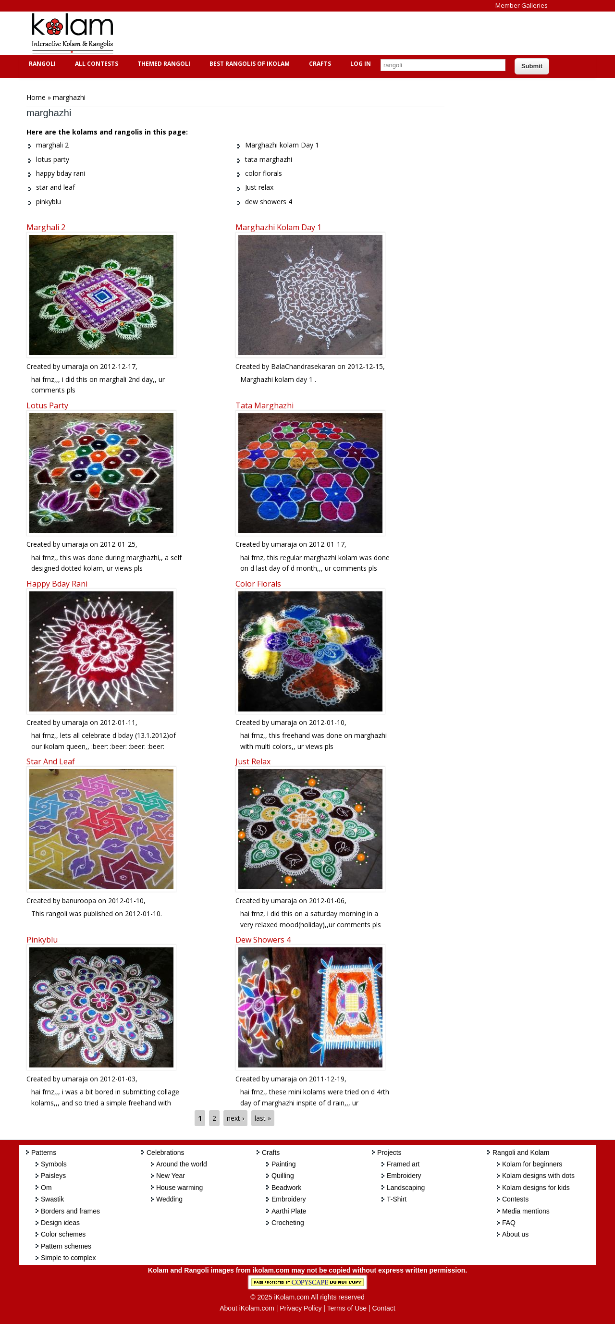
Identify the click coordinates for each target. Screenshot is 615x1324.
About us (515, 1234)
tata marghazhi (264, 405)
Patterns (43, 1152)
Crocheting (287, 1222)
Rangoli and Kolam (520, 1152)
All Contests (95, 64)
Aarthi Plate (288, 1211)
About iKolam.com (247, 1308)
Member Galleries (521, 5)
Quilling (282, 1175)
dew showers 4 (263, 939)
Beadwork (286, 1187)
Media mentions (526, 1211)
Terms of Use (347, 1308)
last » (263, 1118)
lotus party (47, 405)
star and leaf (50, 761)
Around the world (181, 1164)
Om (46, 1187)
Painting (283, 1164)
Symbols (54, 1164)
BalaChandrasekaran (303, 366)
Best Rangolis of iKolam (248, 64)
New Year (170, 1175)
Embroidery (288, 1199)
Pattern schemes (66, 1246)
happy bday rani (56, 583)
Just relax (253, 761)
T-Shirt (396, 1199)
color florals (258, 583)
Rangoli (41, 64)
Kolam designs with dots (538, 1175)
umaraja (75, 366)
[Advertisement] (300, 33)
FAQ (509, 1222)
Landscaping (406, 1187)
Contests (515, 1199)
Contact (383, 1308)
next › (235, 1118)
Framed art (403, 1164)
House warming (179, 1187)
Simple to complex (68, 1258)
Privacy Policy (300, 1308)
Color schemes (63, 1234)
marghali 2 (45, 227)
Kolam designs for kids (536, 1187)
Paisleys (53, 1175)
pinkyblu (42, 939)
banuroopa (79, 900)
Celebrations (165, 1152)
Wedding (169, 1199)
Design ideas (60, 1222)
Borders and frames (70, 1211)
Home (36, 97)
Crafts (318, 64)
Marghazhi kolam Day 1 (278, 227)
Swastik (52, 1199)
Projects (389, 1152)
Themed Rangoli (162, 64)
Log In (360, 64)
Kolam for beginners (532, 1164)
